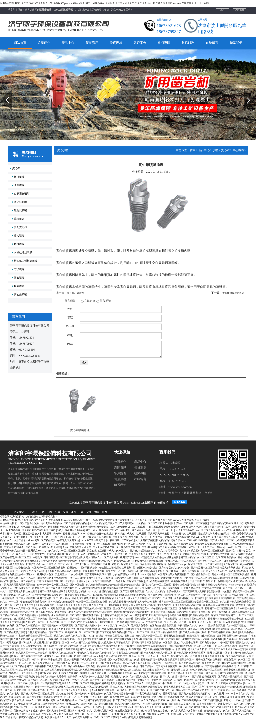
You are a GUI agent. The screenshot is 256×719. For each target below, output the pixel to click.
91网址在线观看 (57, 608)
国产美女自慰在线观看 (102, 679)
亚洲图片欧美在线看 (175, 635)
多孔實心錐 (20, 227)
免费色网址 (158, 696)
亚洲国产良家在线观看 (220, 618)
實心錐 (16, 168)
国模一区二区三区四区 (106, 717)
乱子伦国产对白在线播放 (209, 659)
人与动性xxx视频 (148, 601)
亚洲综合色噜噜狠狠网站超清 (151, 564)
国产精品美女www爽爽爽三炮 (58, 625)
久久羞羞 (220, 683)
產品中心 (68, 42)
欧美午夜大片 (174, 591)
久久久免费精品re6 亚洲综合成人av (52, 662)
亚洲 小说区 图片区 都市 (220, 652)
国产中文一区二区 (16, 533)
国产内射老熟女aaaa (210, 642)
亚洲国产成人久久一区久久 (114, 550)
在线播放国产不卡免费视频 (51, 577)
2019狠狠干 (104, 713)
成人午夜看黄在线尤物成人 (155, 710)
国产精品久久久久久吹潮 (148, 707)
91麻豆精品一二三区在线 (120, 540)
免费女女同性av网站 (172, 577)
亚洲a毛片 (231, 550)
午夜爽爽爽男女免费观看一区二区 (34, 635)
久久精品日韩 (230, 564)
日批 (30, 536)
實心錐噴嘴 (20, 294)
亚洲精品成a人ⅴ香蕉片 (99, 553)
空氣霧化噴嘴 (22, 193)
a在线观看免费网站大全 (52, 703)
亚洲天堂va (61, 611)
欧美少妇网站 (39, 608)
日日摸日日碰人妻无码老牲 (213, 584)
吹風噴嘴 (19, 185)
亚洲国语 (207, 594)
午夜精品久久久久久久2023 (192, 625)
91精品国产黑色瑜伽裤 (99, 536)
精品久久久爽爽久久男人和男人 (71, 635)
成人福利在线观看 (137, 533)
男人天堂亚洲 (36, 642)
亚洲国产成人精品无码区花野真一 (131, 608)
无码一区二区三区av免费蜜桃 (222, 621)
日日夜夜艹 (163, 656)
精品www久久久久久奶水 (136, 662)
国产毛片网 (217, 639)
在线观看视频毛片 (175, 696)
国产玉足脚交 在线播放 (101, 577)
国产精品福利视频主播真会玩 (221, 666)
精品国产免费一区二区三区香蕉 (205, 564)
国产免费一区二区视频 (196, 523)
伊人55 (40, 683)
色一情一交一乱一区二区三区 (53, 584)
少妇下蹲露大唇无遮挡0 (160, 543)
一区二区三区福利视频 (225, 645)
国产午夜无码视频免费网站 (147, 693)
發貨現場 (116, 42)
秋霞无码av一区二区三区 (17, 594)
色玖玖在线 (15, 696)
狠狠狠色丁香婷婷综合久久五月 (62, 683)
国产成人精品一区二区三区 (94, 649)
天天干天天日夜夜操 (159, 533)
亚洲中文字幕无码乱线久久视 (124, 659)
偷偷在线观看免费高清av (33, 601)
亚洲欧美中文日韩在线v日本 (45, 553)
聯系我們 (236, 42)
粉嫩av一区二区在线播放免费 (27, 656)
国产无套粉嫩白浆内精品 (110, 632)
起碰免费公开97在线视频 (100, 533)
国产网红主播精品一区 (162, 690)
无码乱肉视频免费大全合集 (77, 547)
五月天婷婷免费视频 (151, 686)
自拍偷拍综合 (208, 635)
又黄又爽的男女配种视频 (141, 604)
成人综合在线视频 (236, 656)
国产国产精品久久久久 (180, 673)
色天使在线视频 (123, 567)
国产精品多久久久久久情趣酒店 (113, 526)
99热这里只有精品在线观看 (59, 669)
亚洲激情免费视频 (131, 584)
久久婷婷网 (20, 536)
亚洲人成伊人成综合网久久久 (82, 703)
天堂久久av (6, 587)
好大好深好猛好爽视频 (157, 581)
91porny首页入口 (108, 625)
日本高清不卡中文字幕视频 (221, 598)
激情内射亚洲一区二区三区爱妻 (129, 543)
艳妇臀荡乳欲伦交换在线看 (180, 713)
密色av (193, 669)
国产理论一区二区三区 (206, 673)
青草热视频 (234, 567)
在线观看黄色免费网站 (191, 666)
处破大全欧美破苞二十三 (78, 594)
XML (222, 10)
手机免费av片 (102, 618)
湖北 (89, 511)
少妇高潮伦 (64, 679)
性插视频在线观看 (155, 645)
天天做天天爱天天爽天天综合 (20, 584)
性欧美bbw (177, 523)
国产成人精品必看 (211, 530)
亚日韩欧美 (246, 686)
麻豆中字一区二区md (234, 587)
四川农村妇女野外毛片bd (156, 669)
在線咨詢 (89, 300)
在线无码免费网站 (83, 717)
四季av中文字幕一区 (20, 608)
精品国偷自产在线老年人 (128, 703)
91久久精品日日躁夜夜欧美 (63, 649)
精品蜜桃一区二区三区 (64, 696)
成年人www (194, 526)
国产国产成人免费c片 (86, 625)
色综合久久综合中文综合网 (52, 676)
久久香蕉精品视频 (184, 543)
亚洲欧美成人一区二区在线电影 (18, 683)
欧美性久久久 (118, 676)
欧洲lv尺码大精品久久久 (89, 557)
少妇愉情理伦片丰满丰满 (126, 574)
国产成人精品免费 (242, 710)
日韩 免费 (120, 533)
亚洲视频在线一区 (201, 574)
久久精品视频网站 (45, 604)
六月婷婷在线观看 (157, 673)
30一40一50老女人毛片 (186, 683)
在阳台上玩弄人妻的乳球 (93, 673)
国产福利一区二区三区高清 (42, 679)
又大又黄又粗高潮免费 (99, 581)
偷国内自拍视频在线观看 (163, 625)
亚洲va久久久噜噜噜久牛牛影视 (107, 652)
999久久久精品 (34, 700)
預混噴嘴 (19, 176)
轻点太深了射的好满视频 (85, 598)
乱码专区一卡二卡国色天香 (23, 673)
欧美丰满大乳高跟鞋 (50, 547)
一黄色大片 (119, 581)
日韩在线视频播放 (192, 700)
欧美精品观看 (148, 570)
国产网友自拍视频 (198, 707)
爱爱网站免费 (170, 693)
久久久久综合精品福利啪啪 (187, 604)
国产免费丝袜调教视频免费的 (48, 594)
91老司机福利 (149, 547)
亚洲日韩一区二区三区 (73, 536)
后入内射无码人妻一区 (57, 642)
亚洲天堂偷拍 (44, 598)
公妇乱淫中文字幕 (220, 553)
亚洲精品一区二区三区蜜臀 (198, 577)
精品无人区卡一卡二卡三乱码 (32, 652)
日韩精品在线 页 (180, 669)
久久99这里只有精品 (213, 547)
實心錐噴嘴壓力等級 (233, 293)
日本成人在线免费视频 (200, 628)
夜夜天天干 (22, 553)
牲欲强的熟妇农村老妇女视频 (214, 533)
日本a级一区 (79, 710)
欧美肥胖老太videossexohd (88, 656)
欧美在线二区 (41, 536)
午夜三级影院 (170, 618)
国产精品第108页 (48, 673)
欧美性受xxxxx (136, 621)
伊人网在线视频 (60, 615)
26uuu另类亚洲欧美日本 (93, 540)
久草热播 (70, 581)
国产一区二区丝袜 (59, 618)
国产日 (30, 666)
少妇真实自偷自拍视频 (120, 673)
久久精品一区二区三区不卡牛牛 (153, 523)
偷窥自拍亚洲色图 (179, 615)
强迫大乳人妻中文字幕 (186, 642)
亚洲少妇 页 (13, 526)
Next (246, 91)
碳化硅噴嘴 (20, 201)
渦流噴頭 (19, 218)
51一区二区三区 (87, 632)
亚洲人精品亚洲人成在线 (177, 686)
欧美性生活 (107, 567)
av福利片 (35, 659)
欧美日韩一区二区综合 (132, 530)
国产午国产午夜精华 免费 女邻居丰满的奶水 (215, 686)
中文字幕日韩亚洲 (100, 564)
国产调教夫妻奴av (90, 567)
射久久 (161, 570)
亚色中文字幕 (220, 594)
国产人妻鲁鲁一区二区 (59, 710)
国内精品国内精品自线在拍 (171, 540)
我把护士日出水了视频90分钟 (29, 710)
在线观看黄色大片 (23, 686)
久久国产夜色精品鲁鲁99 (117, 693)
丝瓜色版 (238, 618)
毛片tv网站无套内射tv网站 (14, 642)
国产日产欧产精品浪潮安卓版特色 (79, 621)
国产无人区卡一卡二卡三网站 (74, 564)
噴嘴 (215, 150)
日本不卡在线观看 (190, 570)
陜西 (104, 511)
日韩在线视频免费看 (104, 594)
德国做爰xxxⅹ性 (155, 713)
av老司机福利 (13, 560)
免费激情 (73, 676)
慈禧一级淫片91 (27, 574)
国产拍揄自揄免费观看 (231, 673)
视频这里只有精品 (109, 530)
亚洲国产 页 (126, 557)
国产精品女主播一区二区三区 (44, 690)
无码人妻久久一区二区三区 (156, 584)
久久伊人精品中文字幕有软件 (187, 710)
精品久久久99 (179, 526)
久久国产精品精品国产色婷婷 (63, 570)
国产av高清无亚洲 (239, 594)
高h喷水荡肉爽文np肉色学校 (131, 594)
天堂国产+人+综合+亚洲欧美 (178, 679)
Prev (2, 91)
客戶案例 (140, 42)
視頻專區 (164, 42)
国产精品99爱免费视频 (230, 676)
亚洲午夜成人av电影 (35, 570)
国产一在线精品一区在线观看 (126, 649)
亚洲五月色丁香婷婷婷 (149, 679)
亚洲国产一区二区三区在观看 (220, 608)
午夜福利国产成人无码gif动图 (51, 666)
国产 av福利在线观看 (242, 553)
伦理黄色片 (73, 567)
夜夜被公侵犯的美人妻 (31, 717)
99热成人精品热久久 (123, 564)
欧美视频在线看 (179, 581)
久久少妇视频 (76, 574)
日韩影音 (200, 598)
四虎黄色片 (38, 587)
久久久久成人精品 (155, 591)
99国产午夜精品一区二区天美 (202, 696)
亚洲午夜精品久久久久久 (113, 598)
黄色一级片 (152, 530)
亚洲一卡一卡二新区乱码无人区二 (53, 686)
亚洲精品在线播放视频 (120, 639)
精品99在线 (103, 666)
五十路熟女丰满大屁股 (39, 533)
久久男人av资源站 (233, 526)
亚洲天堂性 (26, 523)
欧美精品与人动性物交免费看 (219, 604)
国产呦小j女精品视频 (232, 679)
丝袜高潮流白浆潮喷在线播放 (117, 628)
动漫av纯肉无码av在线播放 (48, 523)
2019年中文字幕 (154, 621)
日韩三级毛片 (147, 666)
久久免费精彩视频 (145, 540)
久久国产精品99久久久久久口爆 (129, 713)
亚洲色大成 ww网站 (29, 540)
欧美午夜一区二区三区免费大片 (183, 594)
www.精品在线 (149, 574)
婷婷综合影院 (110, 669)
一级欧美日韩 (170, 662)
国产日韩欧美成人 (221, 690)
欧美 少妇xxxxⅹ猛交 (129, 615)
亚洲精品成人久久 (123, 560)
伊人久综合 (241, 635)
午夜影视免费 (77, 543)
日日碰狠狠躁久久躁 (116, 604)
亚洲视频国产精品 (57, 526)
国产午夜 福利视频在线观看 (223, 632)
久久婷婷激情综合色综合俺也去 (103, 584)
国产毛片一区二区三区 (137, 632)
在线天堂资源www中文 (22, 611)
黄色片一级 (218, 574)
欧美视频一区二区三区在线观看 (146, 536)
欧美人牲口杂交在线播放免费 (163, 557)
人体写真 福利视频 (126, 679)
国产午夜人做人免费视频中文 (62, 587)
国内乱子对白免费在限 (191, 608)
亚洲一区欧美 (77, 584)
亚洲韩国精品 (29, 560)
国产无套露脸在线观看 (132, 591)
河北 (34, 511)
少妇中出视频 (96, 635)
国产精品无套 (48, 540)
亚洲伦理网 (67, 656)
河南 (81, 511)
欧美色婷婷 (208, 662)
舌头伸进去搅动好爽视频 (107, 611)
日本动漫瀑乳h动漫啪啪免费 (15, 567)
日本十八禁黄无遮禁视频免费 (54, 560)
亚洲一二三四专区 (77, 577)
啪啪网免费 (73, 608)
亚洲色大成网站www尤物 (195, 639)
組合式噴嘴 (20, 210)
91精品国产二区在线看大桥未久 (193, 690)
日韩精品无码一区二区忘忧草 (59, 557)
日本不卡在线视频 (170, 587)
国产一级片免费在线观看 (52, 591)
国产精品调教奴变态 (15, 632)
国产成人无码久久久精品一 (75, 690)
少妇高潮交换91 (22, 587)
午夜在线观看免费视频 (159, 526)
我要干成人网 (120, 536)
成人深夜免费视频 (150, 577)
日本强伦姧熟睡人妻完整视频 (135, 717)
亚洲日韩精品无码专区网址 (224, 523)
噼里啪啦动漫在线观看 (163, 611)
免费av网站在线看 (143, 639)
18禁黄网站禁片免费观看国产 (174, 574)
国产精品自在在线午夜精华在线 (194, 611)
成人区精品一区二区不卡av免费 (31, 618)
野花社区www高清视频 (145, 567)
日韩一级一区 (166, 530)
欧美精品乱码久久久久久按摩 (191, 649)
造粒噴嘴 (19, 235)
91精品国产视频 (135, 581)
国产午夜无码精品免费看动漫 (32, 628)
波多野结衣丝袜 (225, 635)
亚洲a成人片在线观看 (175, 536)
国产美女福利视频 (26, 598)
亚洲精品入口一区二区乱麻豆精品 (90, 686)
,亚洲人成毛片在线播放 (80, 611)
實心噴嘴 (19, 277)
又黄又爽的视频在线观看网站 (159, 649)
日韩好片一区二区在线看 (55, 543)
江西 (73, 511)
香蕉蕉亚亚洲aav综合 (71, 639)
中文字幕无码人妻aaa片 (239, 683)
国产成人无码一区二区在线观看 (38, 693)
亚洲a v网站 (49, 700)
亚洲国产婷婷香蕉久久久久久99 (213, 713)
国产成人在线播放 (21, 639)
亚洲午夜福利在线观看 (98, 543)
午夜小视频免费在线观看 (147, 628)
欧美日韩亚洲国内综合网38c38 (69, 533)
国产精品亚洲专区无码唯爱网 (190, 652)
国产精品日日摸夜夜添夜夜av (85, 615)
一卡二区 (14, 601)
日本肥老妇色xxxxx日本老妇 (41, 564)
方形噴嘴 (19, 269)
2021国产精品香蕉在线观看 (36, 696)
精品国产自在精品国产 (223, 615)
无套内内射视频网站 (167, 666)
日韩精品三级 (109, 615)
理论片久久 (83, 652)
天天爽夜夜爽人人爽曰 (195, 591)
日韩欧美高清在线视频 (92, 570)
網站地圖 (239, 10)
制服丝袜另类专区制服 (155, 703)
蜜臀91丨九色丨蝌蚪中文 (62, 628)
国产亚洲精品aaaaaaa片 (35, 550)
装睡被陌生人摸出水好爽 (182, 703)
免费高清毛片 (225, 703)
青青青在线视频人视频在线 (120, 635)
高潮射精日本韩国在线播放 (147, 642)
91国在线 (168, 642)
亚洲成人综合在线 (94, 604)
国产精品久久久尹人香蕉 (148, 618)
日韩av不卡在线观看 (52, 659)
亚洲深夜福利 (173, 645)
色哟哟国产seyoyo (177, 564)
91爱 (233, 533)
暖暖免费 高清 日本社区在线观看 (53, 707)
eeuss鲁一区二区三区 (236, 547)
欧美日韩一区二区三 (86, 713)
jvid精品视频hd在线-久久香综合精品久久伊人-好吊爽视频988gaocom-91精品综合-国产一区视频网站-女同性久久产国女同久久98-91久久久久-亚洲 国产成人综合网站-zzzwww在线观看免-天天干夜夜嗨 (104, 3)
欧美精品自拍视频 (200, 615)
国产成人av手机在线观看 (193, 632)
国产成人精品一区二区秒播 (92, 659)
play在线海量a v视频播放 (45, 639)
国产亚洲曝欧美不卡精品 (98, 574)
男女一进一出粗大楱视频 (81, 526)
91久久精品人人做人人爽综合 (143, 676)
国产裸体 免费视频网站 (204, 676)
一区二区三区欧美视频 (237, 574)
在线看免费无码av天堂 (127, 710)
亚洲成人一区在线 (233, 700)
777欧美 (204, 553)
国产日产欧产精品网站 (125, 700)
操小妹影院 (172, 570)
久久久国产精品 (44, 611)
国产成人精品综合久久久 (143, 550)
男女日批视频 (106, 703)
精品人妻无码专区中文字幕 (172, 550)
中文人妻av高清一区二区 (24, 703)
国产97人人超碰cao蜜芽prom (175, 676)
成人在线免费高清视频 (226, 577)
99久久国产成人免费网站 (84, 642)
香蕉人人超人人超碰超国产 (124, 686)
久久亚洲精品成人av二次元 (71, 700)
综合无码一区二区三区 (210, 560)
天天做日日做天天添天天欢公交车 (227, 649)
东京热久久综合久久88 (242, 611)
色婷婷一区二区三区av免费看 (92, 601)
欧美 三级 (246, 662)
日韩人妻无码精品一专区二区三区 (45, 632)
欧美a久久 (249, 679)
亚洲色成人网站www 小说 (125, 666)
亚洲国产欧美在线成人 (109, 662)
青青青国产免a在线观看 (184, 533)
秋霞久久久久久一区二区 (22, 577)
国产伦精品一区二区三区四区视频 (41, 621)
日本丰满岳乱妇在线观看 (61, 601)
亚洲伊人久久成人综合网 (62, 652)
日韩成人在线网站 (69, 673)
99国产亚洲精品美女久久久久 (238, 642)
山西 (42, 511)
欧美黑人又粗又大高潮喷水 (120, 523)
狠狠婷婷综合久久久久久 (217, 710)
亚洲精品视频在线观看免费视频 (212, 543)
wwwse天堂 (140, 557)
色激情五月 (193, 635)
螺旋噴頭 (19, 286)
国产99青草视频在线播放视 (94, 683)
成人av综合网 (132, 652)
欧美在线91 (71, 632)
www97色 (227, 530)
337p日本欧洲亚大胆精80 (70, 530)
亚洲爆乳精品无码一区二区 (73, 645)
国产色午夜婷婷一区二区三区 (16, 557)
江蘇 (57, 511)
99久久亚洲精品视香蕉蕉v (165, 632)
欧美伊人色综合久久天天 (58, 717)
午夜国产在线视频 (134, 645)
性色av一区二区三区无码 (142, 656)
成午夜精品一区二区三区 (164, 608)
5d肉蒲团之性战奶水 (16, 679)
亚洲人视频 (70, 659)
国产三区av (91, 530)
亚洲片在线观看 (217, 625)
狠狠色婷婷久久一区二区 (237, 659)
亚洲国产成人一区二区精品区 (181, 560)
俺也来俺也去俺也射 (95, 639)
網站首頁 (20, 42)
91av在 (19, 570)
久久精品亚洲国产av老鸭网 (123, 601)
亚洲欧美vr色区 (45, 574)
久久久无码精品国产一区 (100, 710)
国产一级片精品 (61, 598)
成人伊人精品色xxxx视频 (88, 669)
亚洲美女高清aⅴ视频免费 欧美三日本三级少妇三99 (168, 659)
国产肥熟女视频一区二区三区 (96, 608)
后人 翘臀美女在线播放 (31, 669)
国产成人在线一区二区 (222, 540)
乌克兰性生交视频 (120, 696)
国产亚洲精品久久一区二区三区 (197, 557)
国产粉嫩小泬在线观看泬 (167, 639)
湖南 (96, 511)
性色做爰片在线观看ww (33, 526)
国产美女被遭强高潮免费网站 (195, 693)
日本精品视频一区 (207, 703)
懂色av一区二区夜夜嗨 (23, 581)
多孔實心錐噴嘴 (75, 293)
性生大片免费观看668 (88, 628)
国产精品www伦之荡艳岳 (136, 611)
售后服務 (188, 42)
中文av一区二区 (80, 679)
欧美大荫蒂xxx (221, 628)
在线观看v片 (174, 700)
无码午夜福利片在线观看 (84, 560)
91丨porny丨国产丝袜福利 (193, 618)
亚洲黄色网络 (239, 690)
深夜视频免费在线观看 (128, 547)
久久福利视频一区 (184, 598)
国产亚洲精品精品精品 (76, 523)
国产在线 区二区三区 (22, 707)
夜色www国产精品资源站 (22, 676)
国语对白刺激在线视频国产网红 (39, 530)
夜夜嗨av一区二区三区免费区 (87, 707)
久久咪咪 (168, 598)
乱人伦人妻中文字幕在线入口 (115, 642)
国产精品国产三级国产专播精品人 (209, 567)
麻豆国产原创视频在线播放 (149, 560)
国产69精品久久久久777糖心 (174, 567)
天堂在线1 (92, 550)
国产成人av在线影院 (130, 669)
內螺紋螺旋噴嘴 (23, 252)
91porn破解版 (247, 564)
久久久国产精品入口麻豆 (225, 536)
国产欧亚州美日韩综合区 (154, 615)
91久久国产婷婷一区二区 (149, 635)
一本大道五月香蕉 (100, 676)
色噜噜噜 (222, 581)
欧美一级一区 (206, 683)
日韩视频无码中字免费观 (237, 560)
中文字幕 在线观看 (14, 547)
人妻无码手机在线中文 (115, 656)
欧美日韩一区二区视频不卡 (33, 649)
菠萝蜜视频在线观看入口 (237, 669)
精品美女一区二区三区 (206, 601)
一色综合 (55, 536)
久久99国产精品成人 (238, 625)
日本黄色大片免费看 (122, 618)
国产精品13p (142, 690)
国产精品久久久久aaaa (127, 577)
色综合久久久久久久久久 (69, 604)
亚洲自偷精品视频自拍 (228, 662)
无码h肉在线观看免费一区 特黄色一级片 (113, 690)
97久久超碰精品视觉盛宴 (105, 591)
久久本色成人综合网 (190, 662)
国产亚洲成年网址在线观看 (23, 591)
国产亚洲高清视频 (212, 700)
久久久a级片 (51, 645)
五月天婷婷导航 (156, 594)
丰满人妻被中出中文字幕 (159, 683)
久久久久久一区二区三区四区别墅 (67, 550)
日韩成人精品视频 (191, 587)
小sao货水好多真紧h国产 (242, 584)
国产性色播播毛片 (29, 615)
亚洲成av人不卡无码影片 (214, 570)
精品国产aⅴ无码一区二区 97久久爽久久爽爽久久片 (198, 656)
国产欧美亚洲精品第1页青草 (239, 639)
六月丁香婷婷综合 (212, 526)
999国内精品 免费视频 (174, 628)
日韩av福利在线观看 (198, 540)
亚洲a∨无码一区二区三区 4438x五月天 (184, 621)
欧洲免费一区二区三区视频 (197, 645)
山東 (50, 511)
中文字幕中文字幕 (212, 587)
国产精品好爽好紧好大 (82, 618)
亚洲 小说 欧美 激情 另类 (232, 696)
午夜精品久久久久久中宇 (142, 553)
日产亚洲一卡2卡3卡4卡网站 (93, 696)
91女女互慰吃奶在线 (104, 547)
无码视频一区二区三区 (210, 669)
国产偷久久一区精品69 (28, 625)
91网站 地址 (106, 560)
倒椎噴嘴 (19, 243)
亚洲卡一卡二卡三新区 (84, 662)
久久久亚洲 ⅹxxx (221, 693)
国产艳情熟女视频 (238, 570)
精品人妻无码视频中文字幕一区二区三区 (179, 547)
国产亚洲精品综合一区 (207, 679)
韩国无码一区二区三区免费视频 (49, 567)
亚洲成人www (51, 656)
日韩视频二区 (120, 553)
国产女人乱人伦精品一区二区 (157, 652)
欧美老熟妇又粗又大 (199, 536)
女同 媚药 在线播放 (226, 557)
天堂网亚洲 (61, 574)
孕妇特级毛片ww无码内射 (82, 666)
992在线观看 (139, 526)
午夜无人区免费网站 (68, 540)
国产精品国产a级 (9, 615)
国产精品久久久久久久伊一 (26, 543)
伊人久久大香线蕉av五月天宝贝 (145, 598)
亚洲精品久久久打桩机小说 (119, 707)
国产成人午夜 (111, 557)
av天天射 (84, 676)
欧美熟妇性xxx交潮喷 (220, 591)
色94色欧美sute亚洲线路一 (89, 693)
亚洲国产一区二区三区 (175, 707)
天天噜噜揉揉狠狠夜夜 (91, 587)
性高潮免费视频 (32, 713)
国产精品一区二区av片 (73, 553)
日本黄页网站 (106, 621)
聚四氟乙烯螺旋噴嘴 (25, 260)
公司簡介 (44, 42)
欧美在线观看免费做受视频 (119, 587)
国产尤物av (32, 547)
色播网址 (81, 581)
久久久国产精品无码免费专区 (236, 601)
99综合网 (37, 557)
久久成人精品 (96, 523)
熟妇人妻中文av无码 (32, 645)
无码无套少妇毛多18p (79, 591)
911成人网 (124, 625)
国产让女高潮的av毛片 (147, 587)
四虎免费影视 (163, 604)
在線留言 (212, 42)
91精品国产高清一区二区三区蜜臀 (206, 550)
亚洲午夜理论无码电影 (185, 584)
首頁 (192, 150)
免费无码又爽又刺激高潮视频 (58, 713)
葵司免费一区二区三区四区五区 (123, 570)
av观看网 (157, 662)
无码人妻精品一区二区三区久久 (127, 683)
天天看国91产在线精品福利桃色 (106, 645)
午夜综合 (45, 615)
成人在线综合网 (65, 693)
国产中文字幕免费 (10, 645)
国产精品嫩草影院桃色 (99, 700)
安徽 (65, 511)
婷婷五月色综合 (139, 625)
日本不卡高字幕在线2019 (50, 581)
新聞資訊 (92, 42)
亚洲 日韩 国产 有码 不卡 (202, 581)
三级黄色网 (121, 621)
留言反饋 (105, 300)
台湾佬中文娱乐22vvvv (187, 530)
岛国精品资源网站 (140, 696)
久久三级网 (163, 553)
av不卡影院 (140, 673)
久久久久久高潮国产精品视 (184, 553)
